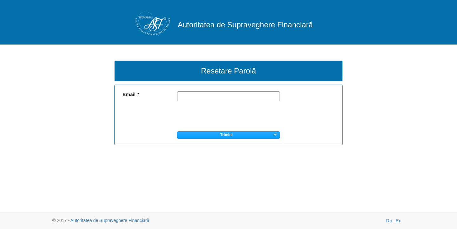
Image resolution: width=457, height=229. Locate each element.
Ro (389, 220)
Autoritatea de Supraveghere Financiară (109, 220)
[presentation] (225, 116)
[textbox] (228, 96)
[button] (228, 135)
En (398, 220)
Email (131, 94)
